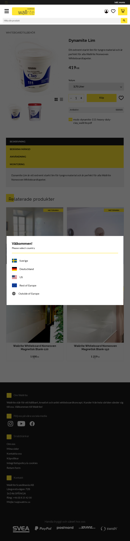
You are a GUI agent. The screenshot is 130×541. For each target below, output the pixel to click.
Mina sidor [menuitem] (106, 11)
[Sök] (124, 20)
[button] (7, 11)
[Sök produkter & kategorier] (62, 20)
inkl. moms (120, 2)
